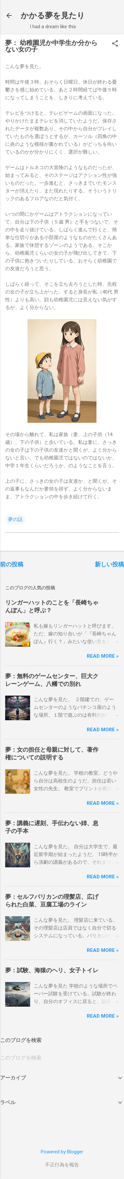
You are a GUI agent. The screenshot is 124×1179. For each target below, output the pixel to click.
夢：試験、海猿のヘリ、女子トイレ (51, 970)
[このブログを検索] (62, 1058)
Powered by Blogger (62, 1152)
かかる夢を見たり (53, 15)
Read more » (103, 656)
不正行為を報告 (62, 1165)
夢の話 (15, 519)
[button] (115, 44)
